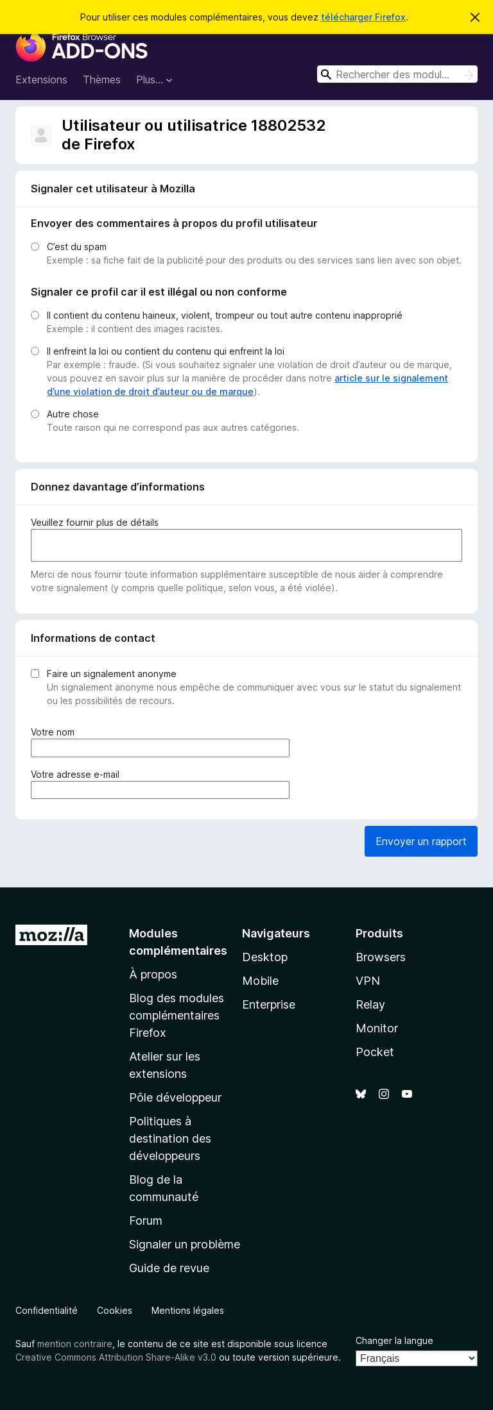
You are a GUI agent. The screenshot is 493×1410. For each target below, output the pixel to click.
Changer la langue (394, 1340)
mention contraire (74, 1343)
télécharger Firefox (363, 17)
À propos (153, 974)
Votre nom (55, 732)
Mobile (260, 980)
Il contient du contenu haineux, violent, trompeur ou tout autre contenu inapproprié (224, 315)
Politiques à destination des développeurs (170, 1138)
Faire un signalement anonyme (112, 673)
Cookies (114, 1310)
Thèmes (102, 79)
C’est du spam (77, 246)
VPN (368, 980)
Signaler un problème (184, 1244)
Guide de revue (169, 1268)
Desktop (265, 957)
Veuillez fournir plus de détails (95, 522)
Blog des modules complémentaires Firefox (176, 1015)
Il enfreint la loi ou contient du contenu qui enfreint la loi (165, 351)
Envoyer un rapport (421, 841)
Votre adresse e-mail (78, 774)
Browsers (381, 957)
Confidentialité (46, 1310)
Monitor (377, 1028)
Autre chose (73, 413)
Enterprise (268, 1004)
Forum (145, 1220)
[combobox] (397, 74)
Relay (370, 1004)
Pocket (375, 1052)
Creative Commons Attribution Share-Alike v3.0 (115, 1357)
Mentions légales (187, 1310)
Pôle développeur (175, 1097)
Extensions (41, 79)
